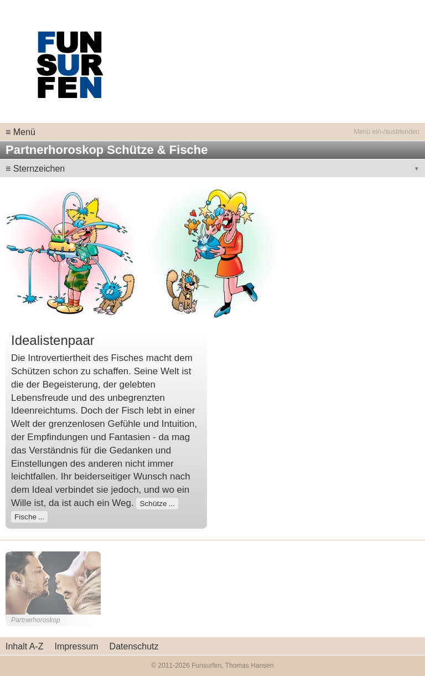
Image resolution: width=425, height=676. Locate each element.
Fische (25, 517)
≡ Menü (20, 132)
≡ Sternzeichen (35, 168)
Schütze (153, 503)
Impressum (76, 646)
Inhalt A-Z (24, 646)
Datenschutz (134, 646)
